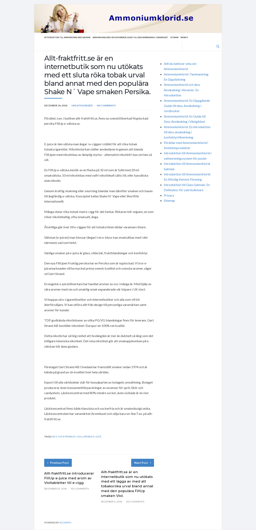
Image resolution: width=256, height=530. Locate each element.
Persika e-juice (92, 436)
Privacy (203, 37)
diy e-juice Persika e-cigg (67, 436)
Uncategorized (82, 105)
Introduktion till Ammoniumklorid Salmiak (70, 37)
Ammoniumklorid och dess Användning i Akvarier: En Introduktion (182, 90)
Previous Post (58, 462)
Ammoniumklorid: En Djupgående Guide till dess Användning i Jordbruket (142, 37)
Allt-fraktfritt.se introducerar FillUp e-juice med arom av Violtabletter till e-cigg (69, 478)
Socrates (65, 522)
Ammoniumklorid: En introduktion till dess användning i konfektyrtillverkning (187, 132)
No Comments (106, 105)
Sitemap (192, 37)
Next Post (142, 462)
